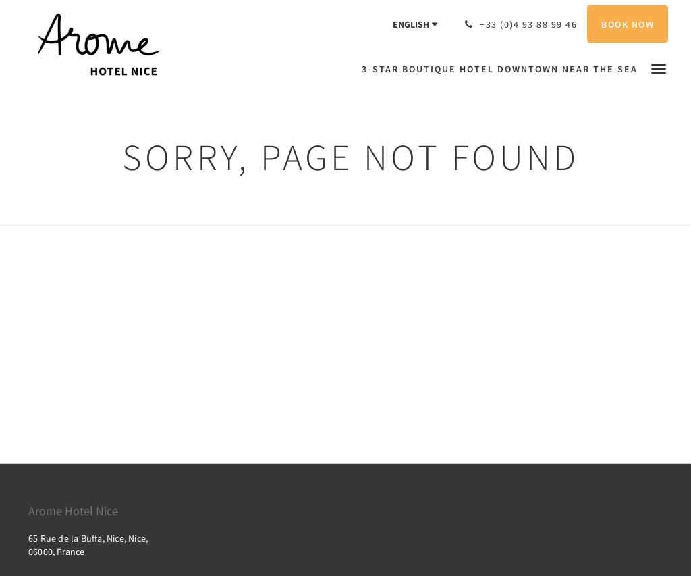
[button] (658, 67)
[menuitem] (503, 68)
